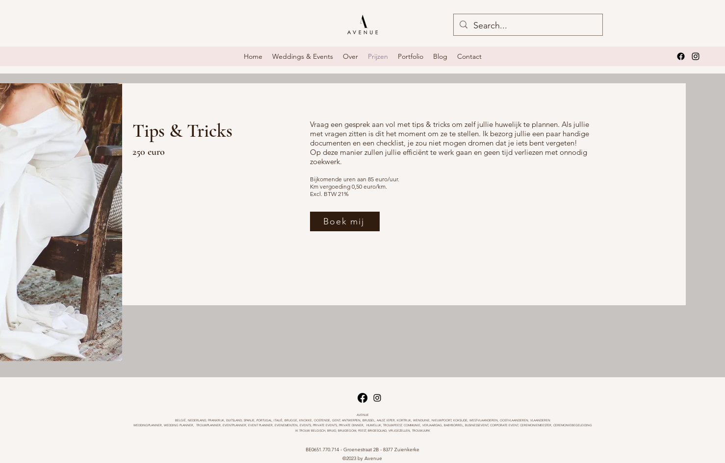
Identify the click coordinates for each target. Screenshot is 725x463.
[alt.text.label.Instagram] (695, 56)
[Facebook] (681, 56)
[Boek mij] (345, 221)
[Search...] (527, 26)
